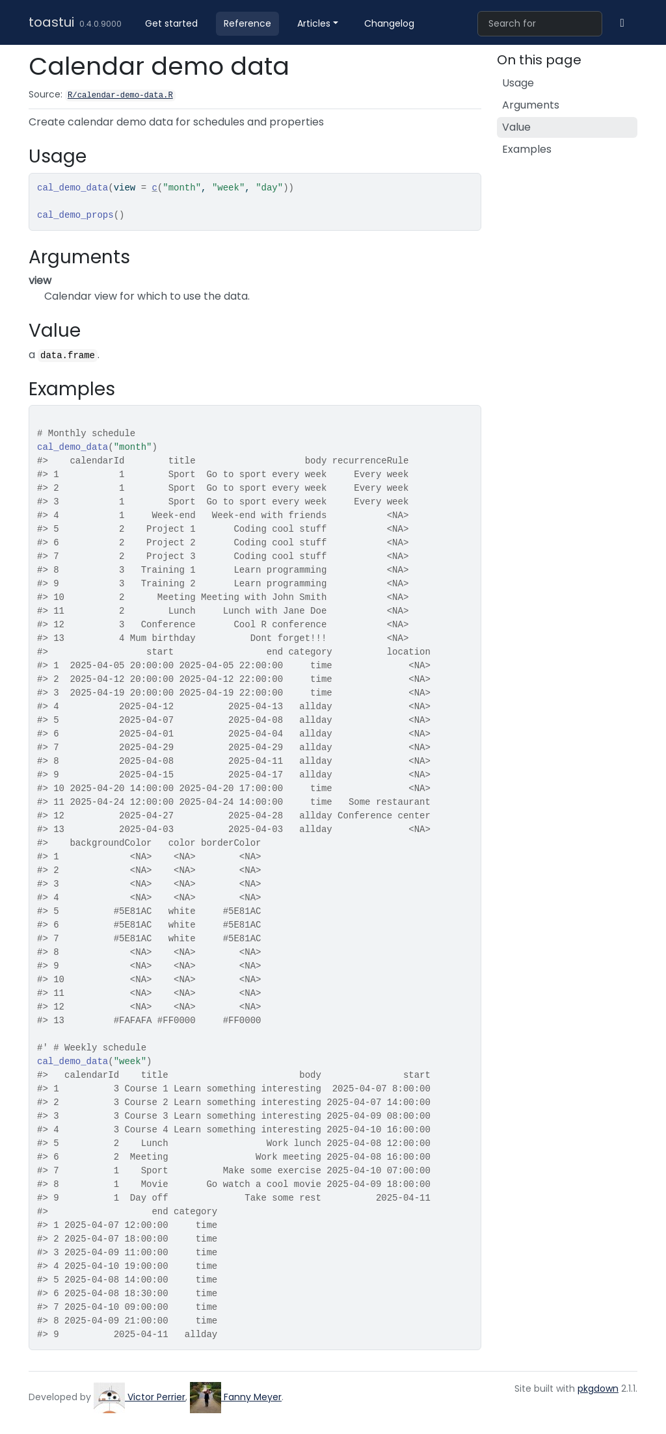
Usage (518, 82)
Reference (247, 23)
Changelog (389, 23)
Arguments (530, 105)
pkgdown (598, 1388)
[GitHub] (622, 23)
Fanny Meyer (236, 1396)
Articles (313, 23)
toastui (51, 22)
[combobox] (539, 23)
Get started (171, 23)
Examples (527, 149)
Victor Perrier (139, 1396)
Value (516, 127)
